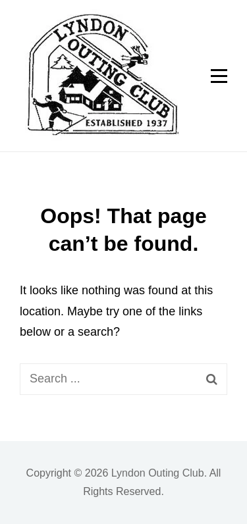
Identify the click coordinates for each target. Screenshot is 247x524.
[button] (100, 75)
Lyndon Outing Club (157, 473)
